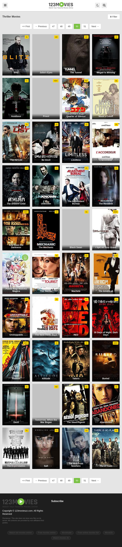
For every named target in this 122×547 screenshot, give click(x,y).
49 (69, 26)
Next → (95, 26)
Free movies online (47, 533)
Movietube (66, 533)
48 (61, 26)
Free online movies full (88, 533)
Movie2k (109, 533)
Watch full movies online (20, 533)
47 (53, 26)
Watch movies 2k (61, 538)
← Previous (41, 26)
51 (85, 26)
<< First (26, 26)
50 (77, 26)
